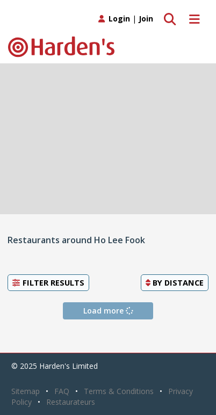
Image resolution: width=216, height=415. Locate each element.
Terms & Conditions (119, 391)
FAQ (61, 391)
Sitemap (25, 391)
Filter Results (48, 282)
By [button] (175, 282)
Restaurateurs (70, 402)
